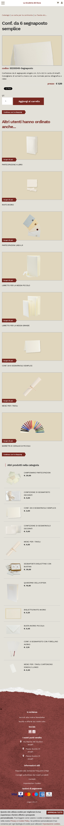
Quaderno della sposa (35, 583)
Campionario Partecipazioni (37, 473)
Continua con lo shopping (13, 112)
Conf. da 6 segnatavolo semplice (40, 508)
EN (33, 802)
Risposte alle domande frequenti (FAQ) (32, 771)
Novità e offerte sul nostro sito (32, 721)
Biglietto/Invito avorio (35, 610)
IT (36, 802)
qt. (3, 95)
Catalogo (5, 15)
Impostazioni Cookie (32, 783)
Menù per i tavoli (32, 542)
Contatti (32, 779)
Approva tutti (55, 812)
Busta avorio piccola (34, 626)
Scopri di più (8, 160)
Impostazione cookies (51, 824)
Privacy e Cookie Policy (19, 821)
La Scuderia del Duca (32, 3)
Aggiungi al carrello (29, 101)
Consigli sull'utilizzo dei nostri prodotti (32, 775)
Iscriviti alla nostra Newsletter (32, 717)
